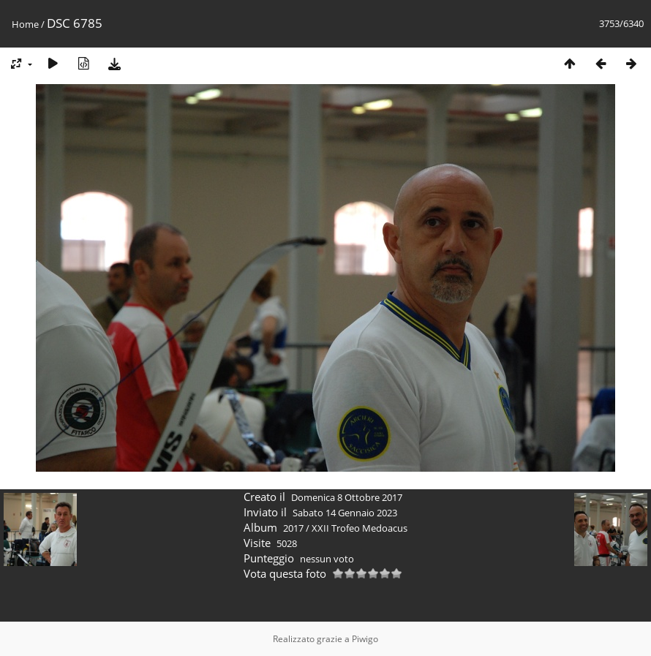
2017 (293, 528)
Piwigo (365, 639)
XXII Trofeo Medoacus (359, 528)
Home (25, 24)
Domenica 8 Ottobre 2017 (346, 497)
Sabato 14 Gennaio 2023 (345, 512)
